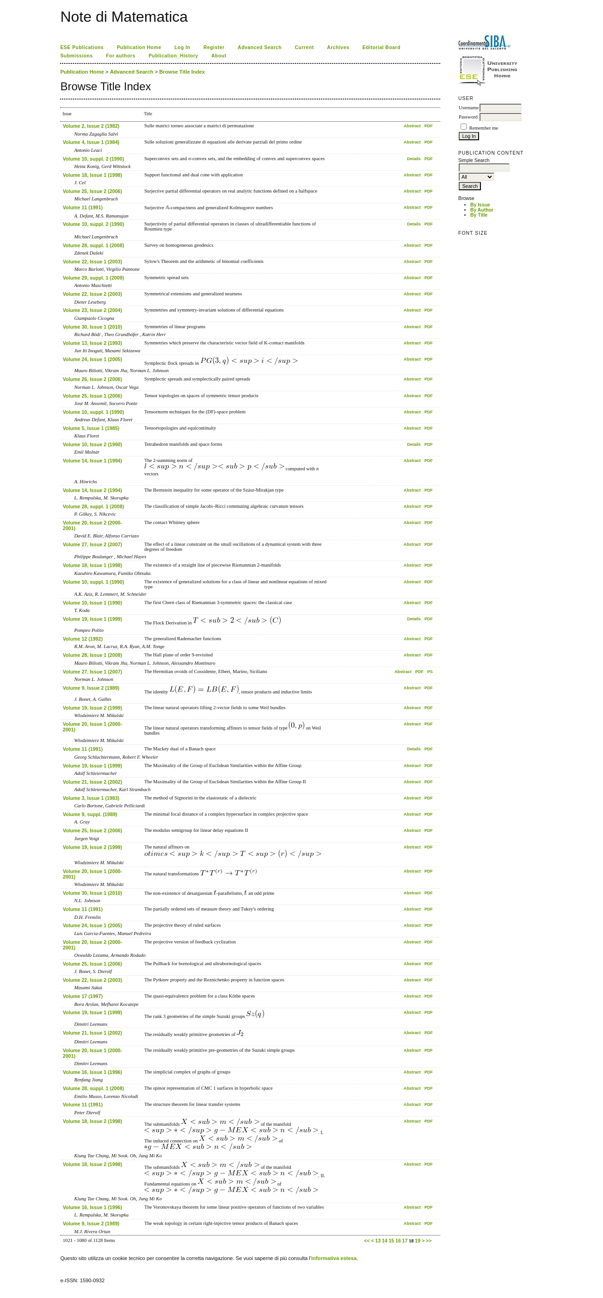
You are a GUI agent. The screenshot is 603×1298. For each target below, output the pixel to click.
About (219, 55)
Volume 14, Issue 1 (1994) (92, 460)
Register (214, 47)
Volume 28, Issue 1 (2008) (92, 655)
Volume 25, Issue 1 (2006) (92, 396)
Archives (338, 47)
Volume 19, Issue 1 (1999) (92, 619)
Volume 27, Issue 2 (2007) (92, 544)
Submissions (76, 55)
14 (385, 1240)
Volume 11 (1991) (83, 207)
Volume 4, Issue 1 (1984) (91, 142)
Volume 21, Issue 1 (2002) (92, 1033)
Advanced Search (260, 47)
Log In (182, 47)
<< (366, 1240)
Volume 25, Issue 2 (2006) (92, 191)
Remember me (483, 128)
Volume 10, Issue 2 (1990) (92, 444)
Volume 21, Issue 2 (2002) (92, 782)
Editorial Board (381, 47)
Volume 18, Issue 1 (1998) (92, 175)
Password (468, 116)
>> (428, 1240)
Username (469, 107)
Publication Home (139, 47)
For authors (120, 55)
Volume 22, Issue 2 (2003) (92, 294)
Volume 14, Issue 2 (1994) (92, 490)
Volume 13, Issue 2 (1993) (92, 343)
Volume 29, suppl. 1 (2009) (93, 278)
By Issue (480, 204)
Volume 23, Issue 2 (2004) (92, 310)
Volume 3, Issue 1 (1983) (91, 798)
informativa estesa (334, 1258)
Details (414, 158)
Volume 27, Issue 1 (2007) (92, 671)
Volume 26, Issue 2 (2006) (92, 379)
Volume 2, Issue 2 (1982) (91, 126)
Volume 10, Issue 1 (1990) (92, 602)
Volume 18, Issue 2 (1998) (92, 1121)
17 (404, 1240)
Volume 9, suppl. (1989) (90, 814)
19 (417, 1240)
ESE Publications (82, 47)
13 (378, 1240)
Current (304, 47)
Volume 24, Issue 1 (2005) (92, 359)
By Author (481, 209)
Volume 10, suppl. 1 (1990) (93, 412)
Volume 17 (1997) (83, 996)
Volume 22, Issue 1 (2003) (92, 261)
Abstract (412, 126)
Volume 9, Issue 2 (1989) (91, 688)
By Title (478, 215)
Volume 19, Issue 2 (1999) (92, 708)
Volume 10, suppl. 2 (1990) (93, 159)
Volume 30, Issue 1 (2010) (92, 327)
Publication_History (173, 55)
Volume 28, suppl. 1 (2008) (93, 245)
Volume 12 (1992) (83, 639)
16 (398, 1240)
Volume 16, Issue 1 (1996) (92, 1072)
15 (391, 1240)
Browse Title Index (182, 72)
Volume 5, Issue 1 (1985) (91, 428)
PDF (429, 126)
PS (430, 671)
